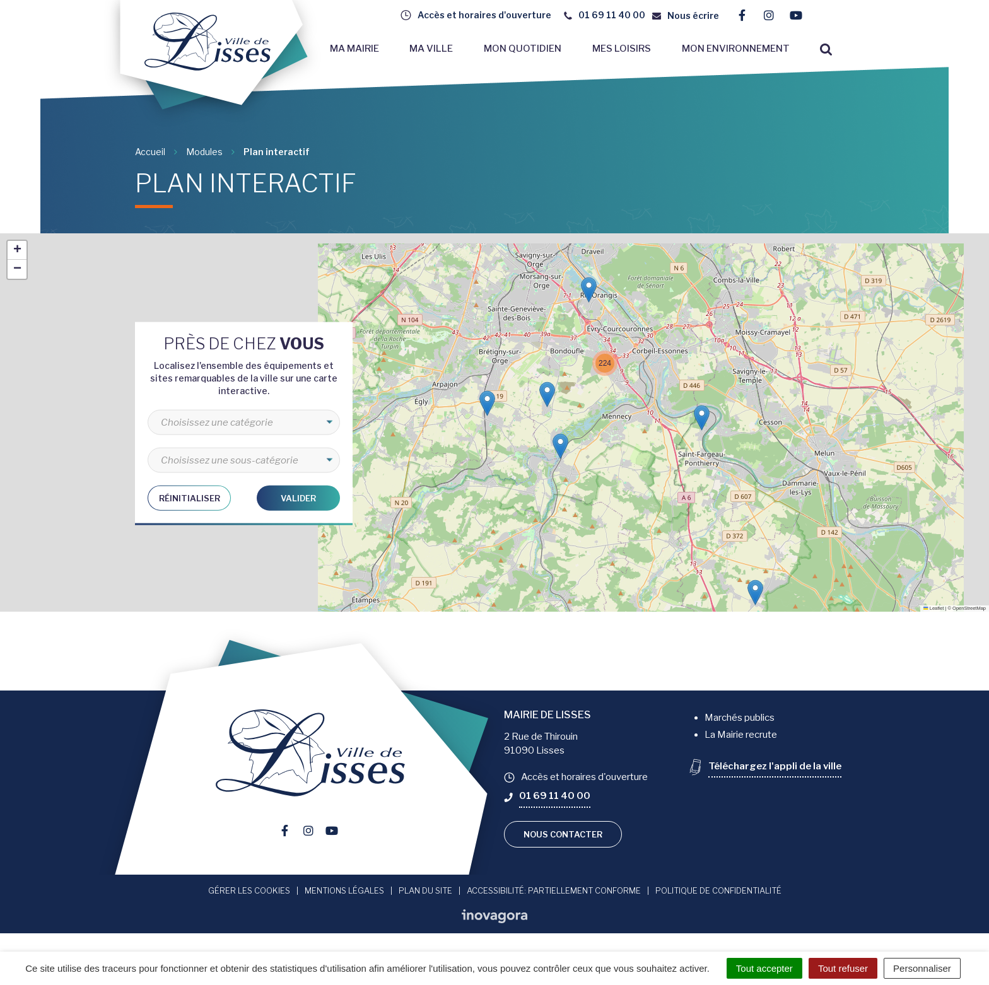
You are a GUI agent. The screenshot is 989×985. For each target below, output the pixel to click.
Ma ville (431, 48)
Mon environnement (736, 48)
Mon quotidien (522, 48)
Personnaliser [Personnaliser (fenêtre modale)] (922, 968)
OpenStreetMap (969, 608)
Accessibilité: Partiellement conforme (554, 890)
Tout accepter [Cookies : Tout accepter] (764, 968)
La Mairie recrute (741, 734)
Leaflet (933, 608)
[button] (755, 592)
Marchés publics (740, 717)
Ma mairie (354, 48)
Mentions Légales (344, 890)
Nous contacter (563, 834)
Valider (298, 497)
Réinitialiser (189, 497)
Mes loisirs (621, 48)
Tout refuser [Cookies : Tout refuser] (843, 968)
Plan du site (425, 890)
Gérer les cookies (249, 890)
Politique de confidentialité (718, 890)
